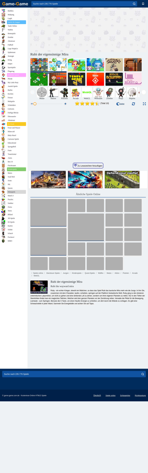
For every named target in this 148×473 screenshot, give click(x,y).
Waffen (100, 317)
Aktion (116, 317)
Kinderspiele (76, 317)
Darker (120, 103)
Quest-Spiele (89, 317)
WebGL (36, 320)
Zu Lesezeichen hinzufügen (88, 209)
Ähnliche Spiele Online (88, 238)
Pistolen (125, 317)
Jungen (65, 317)
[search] (134, 4)
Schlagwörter (125, 440)
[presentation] (32, 92)
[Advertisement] (59, 29)
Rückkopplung (140, 440)
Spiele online (38, 317)
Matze (108, 317)
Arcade (135, 317)
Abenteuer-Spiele (53, 317)
